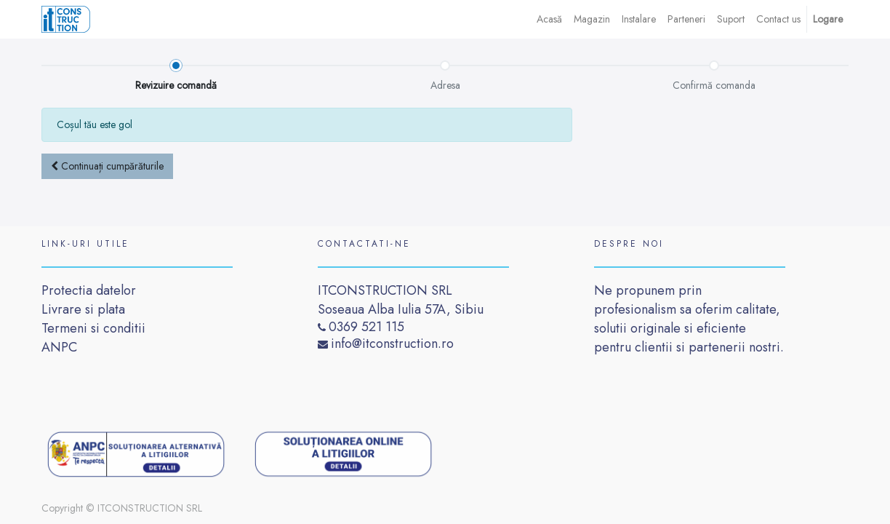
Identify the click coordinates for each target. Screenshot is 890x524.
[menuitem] (549, 19)
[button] (107, 166)
